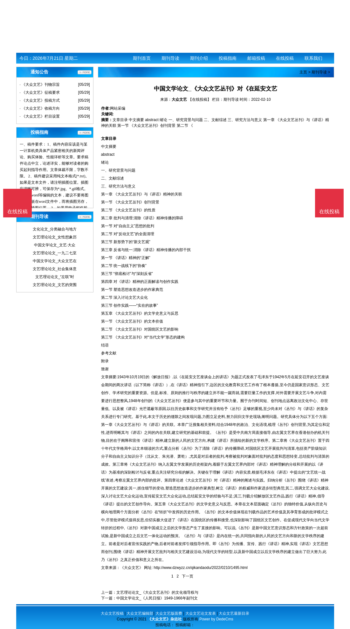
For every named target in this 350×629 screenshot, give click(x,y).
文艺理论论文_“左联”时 (54, 277)
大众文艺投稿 (112, 613)
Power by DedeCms (216, 619)
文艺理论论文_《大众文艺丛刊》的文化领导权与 (157, 592)
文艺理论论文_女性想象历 (55, 237)
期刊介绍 (199, 58)
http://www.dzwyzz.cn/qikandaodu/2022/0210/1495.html (201, 567)
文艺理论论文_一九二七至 (55, 253)
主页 (303, 72)
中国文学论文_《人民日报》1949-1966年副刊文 (157, 598)
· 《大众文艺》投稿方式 (40, 100)
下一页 (187, 576)
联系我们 (313, 58)
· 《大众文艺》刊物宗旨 (40, 84)
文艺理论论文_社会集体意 (55, 269)
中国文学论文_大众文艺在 (55, 261)
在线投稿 (285, 58)
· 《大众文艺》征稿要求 (40, 92)
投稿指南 (228, 58)
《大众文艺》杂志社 (165, 619)
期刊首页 (142, 58)
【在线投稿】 (199, 99)
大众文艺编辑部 (140, 613)
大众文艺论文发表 (200, 613)
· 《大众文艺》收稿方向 (40, 108)
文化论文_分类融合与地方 (55, 229)
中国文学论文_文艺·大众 (54, 245)
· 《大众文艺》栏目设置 (40, 116)
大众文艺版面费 (168, 613)
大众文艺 (179, 99)
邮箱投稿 (256, 58)
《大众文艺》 (131, 567)
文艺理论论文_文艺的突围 (55, 285)
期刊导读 (170, 58)
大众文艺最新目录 (234, 613)
